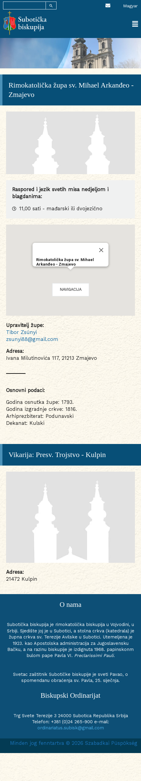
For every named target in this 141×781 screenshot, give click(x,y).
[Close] (101, 250)
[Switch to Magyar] (130, 5)
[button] (104, 24)
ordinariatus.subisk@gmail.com (70, 728)
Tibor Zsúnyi (21, 332)
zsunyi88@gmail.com (32, 339)
